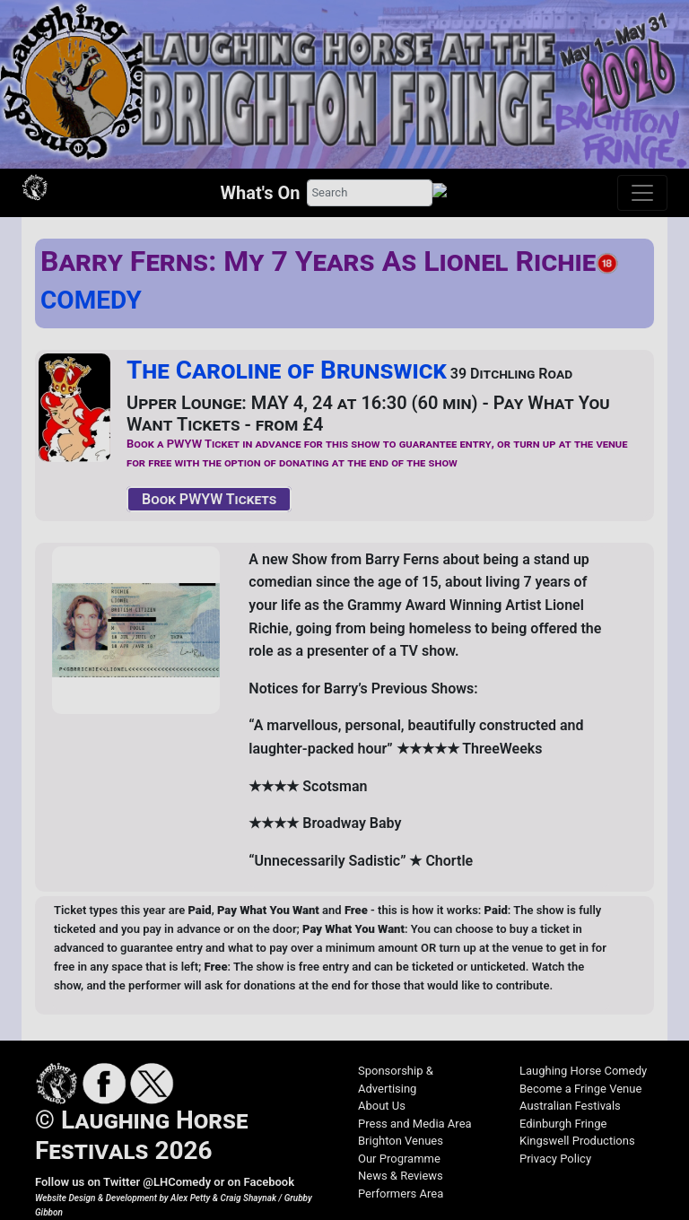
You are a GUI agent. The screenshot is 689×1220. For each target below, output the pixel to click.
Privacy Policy (555, 1158)
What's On (261, 193)
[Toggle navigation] (642, 193)
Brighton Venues (400, 1140)
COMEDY (91, 300)
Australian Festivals (570, 1105)
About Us (382, 1105)
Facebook (268, 1182)
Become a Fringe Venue (580, 1088)
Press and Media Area (415, 1123)
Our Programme (399, 1158)
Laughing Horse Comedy (583, 1070)
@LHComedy (177, 1182)
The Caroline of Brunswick (286, 370)
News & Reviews (400, 1175)
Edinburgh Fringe (562, 1123)
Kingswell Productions (577, 1140)
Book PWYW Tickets (209, 499)
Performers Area (400, 1193)
